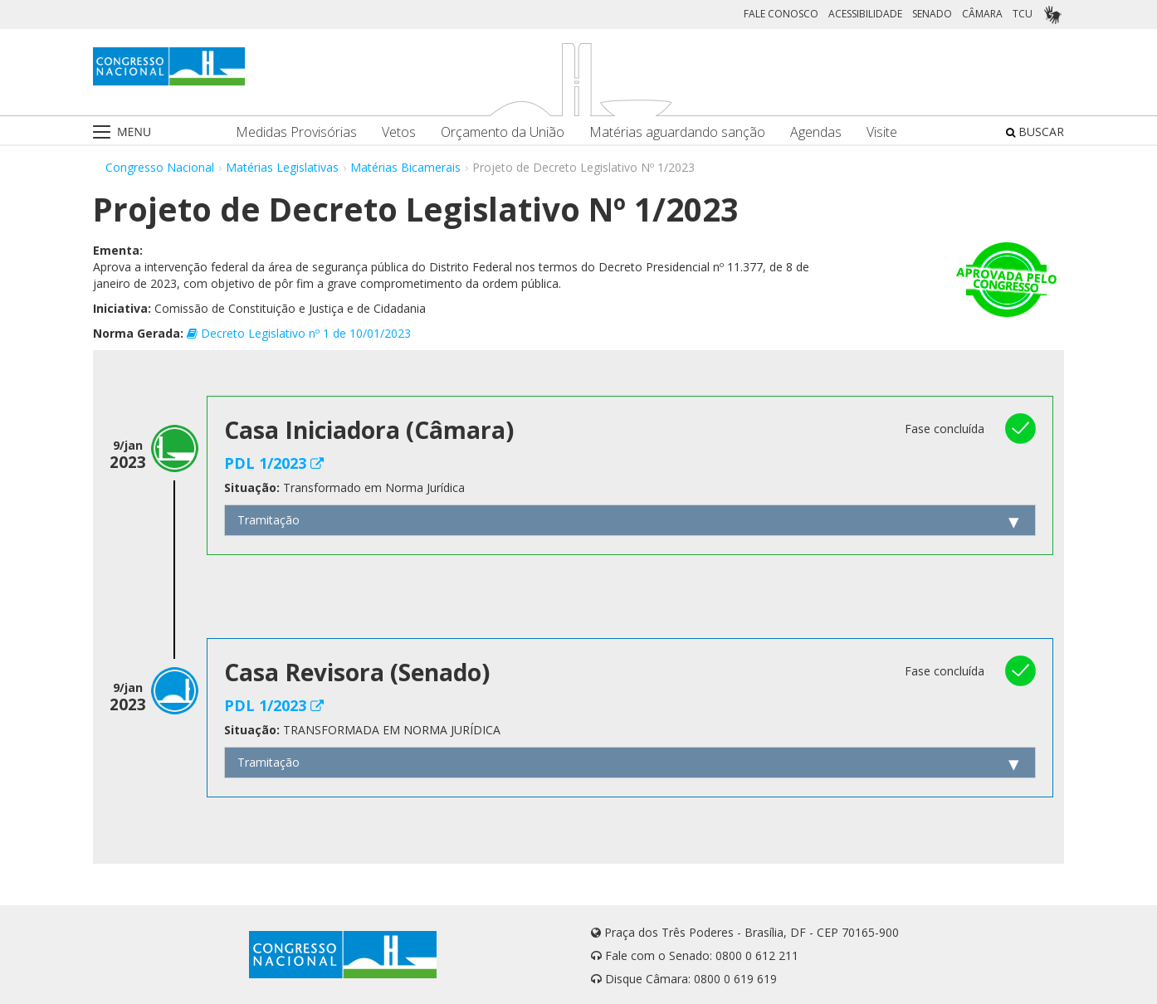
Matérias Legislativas (282, 167)
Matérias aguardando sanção (677, 132)
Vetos (399, 132)
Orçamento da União (502, 132)
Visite (882, 132)
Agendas (816, 132)
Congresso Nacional (159, 167)
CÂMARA (982, 14)
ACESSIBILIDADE (865, 14)
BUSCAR (1035, 131)
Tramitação (268, 520)
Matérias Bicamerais (405, 167)
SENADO (932, 14)
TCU (1023, 14)
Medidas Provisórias (296, 132)
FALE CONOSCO (781, 14)
